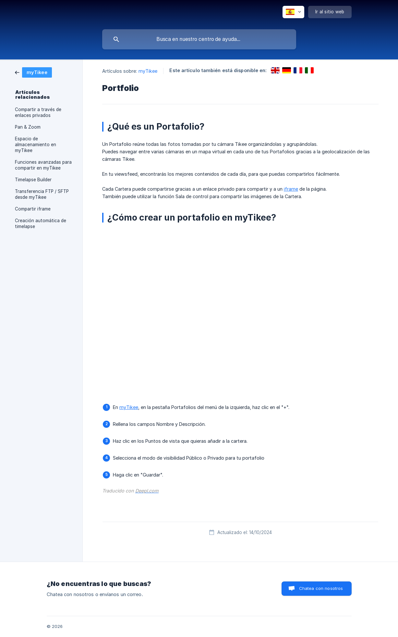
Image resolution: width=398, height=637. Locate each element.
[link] (33, 72)
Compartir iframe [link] (33, 208)
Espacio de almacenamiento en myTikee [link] (35, 144)
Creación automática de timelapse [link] (40, 223)
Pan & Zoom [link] (28, 127)
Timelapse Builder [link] (33, 179)
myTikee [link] (148, 71)
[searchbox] (199, 39)
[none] (293, 12)
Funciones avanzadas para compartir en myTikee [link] (43, 165)
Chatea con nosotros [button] (321, 588)
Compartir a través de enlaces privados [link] (38, 112)
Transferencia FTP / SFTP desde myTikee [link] (42, 194)
